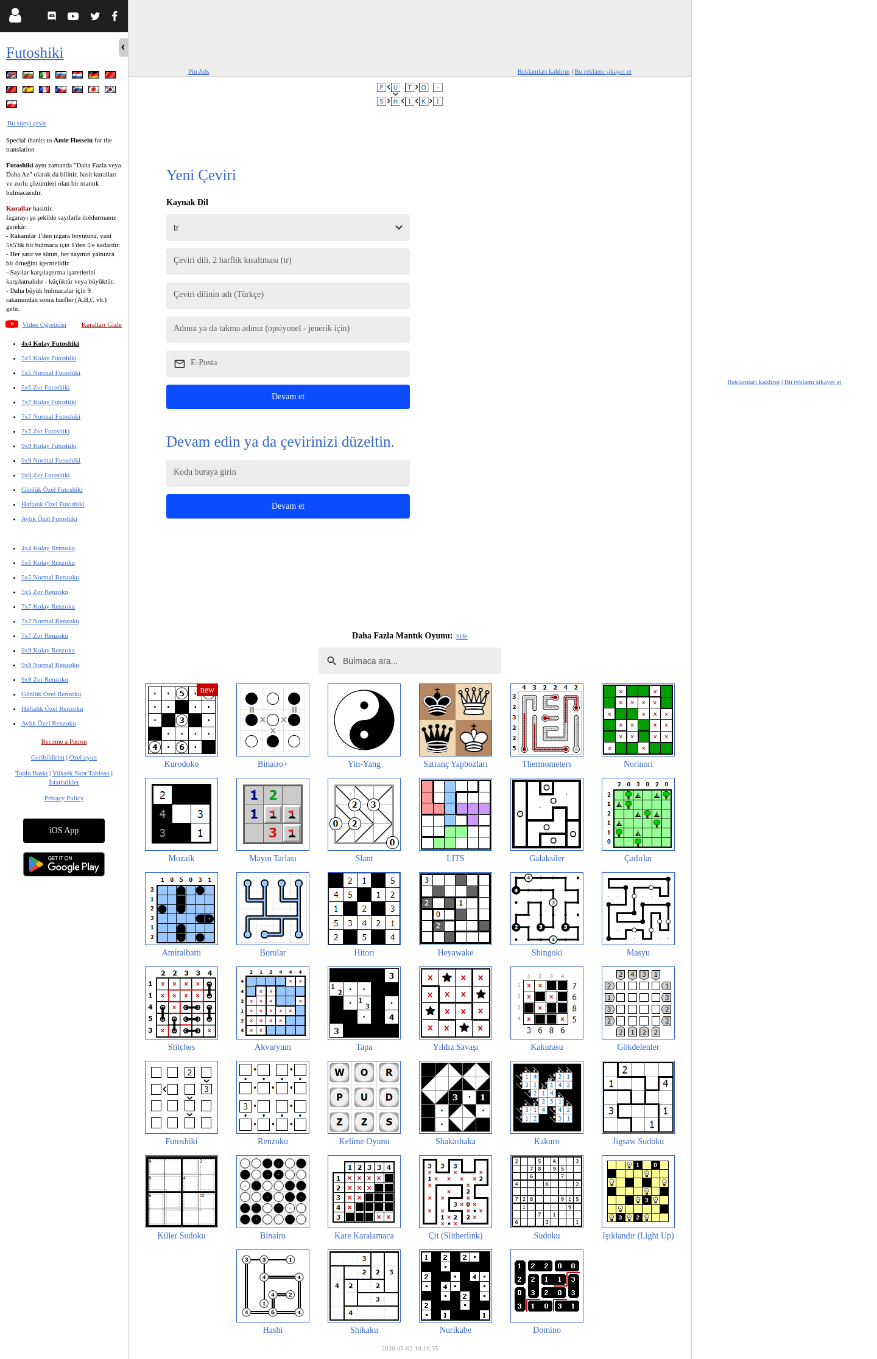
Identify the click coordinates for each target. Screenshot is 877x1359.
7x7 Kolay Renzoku (48, 606)
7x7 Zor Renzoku (44, 635)
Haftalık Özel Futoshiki (53, 504)
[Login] (15, 18)
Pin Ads (199, 71)
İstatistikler (64, 782)
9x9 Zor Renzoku (44, 679)
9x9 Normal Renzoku (50, 664)
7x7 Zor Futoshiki (45, 431)
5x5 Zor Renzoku (44, 591)
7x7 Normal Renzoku (50, 620)
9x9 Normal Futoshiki (50, 460)
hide (462, 636)
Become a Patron (63, 741)
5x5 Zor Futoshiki (45, 387)
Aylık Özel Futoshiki (49, 518)
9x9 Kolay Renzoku (48, 650)
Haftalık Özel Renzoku (52, 708)
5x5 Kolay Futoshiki (48, 358)
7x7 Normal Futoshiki (50, 416)
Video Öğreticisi (44, 324)
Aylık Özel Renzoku (48, 723)
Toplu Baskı (31, 773)
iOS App (64, 830)
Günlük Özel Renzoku (51, 693)
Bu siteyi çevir (26, 123)
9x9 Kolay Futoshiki (48, 445)
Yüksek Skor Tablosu (81, 773)
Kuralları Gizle (102, 324)
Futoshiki (34, 52)
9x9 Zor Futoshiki (45, 474)
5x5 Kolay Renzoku (48, 562)
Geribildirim (48, 757)
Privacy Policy (63, 798)
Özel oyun (83, 757)
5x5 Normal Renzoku (50, 577)
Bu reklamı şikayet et (603, 71)
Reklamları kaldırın (544, 71)
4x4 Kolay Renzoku (48, 547)
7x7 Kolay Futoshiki (48, 401)
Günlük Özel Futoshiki (52, 489)
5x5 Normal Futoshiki (50, 372)
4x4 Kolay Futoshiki (50, 343)
